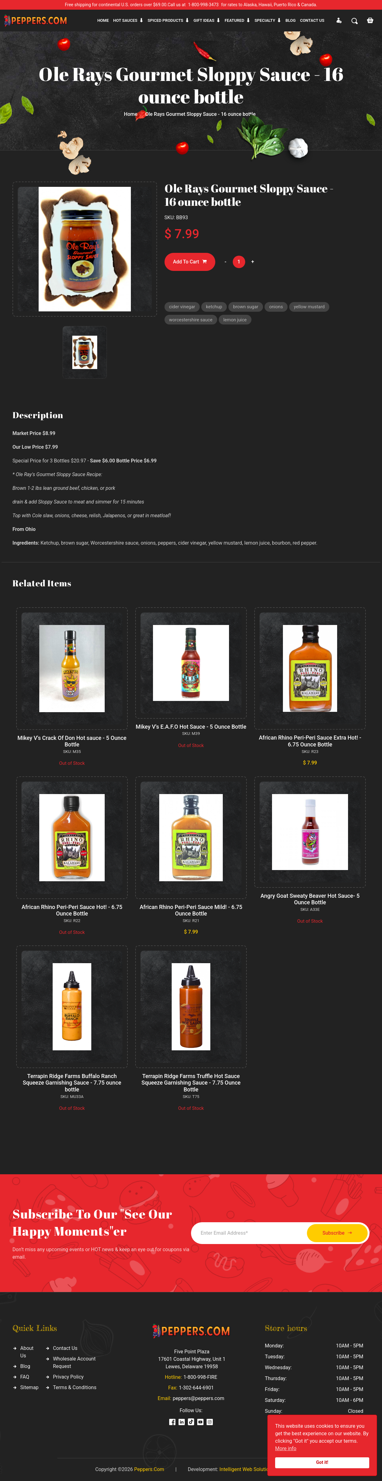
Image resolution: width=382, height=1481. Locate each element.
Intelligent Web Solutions (246, 1469)
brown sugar (247, 307)
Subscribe (335, 1233)
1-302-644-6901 (196, 1388)
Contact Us (65, 1348)
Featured (234, 20)
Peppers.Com (149, 1469)
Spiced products (165, 20)
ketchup (215, 307)
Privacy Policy (68, 1377)
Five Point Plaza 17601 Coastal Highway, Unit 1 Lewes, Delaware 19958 (191, 1359)
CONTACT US (312, 20)
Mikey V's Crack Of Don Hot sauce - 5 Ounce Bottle (72, 741)
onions (278, 307)
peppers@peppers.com (198, 1398)
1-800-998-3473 (203, 4)
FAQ (24, 1377)
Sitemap (29, 1387)
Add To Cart (190, 262)
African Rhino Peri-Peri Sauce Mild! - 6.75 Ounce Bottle (191, 910)
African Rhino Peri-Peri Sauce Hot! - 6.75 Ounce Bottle (72, 910)
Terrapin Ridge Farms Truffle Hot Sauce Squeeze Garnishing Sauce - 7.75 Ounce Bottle (191, 1083)
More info (285, 1448)
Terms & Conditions (75, 1387)
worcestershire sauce (191, 320)
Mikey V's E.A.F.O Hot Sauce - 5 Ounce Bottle (191, 730)
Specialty (265, 20)
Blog (290, 20)
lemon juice (236, 320)
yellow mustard (311, 307)
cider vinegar (182, 307)
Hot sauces (125, 20)
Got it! (322, 1462)
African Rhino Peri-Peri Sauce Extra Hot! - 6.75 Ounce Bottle (310, 741)
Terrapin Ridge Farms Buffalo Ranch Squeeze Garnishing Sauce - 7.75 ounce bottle (72, 1083)
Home (103, 20)
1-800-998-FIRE (200, 1377)
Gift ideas (203, 20)
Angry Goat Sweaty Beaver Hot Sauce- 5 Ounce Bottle (310, 899)
